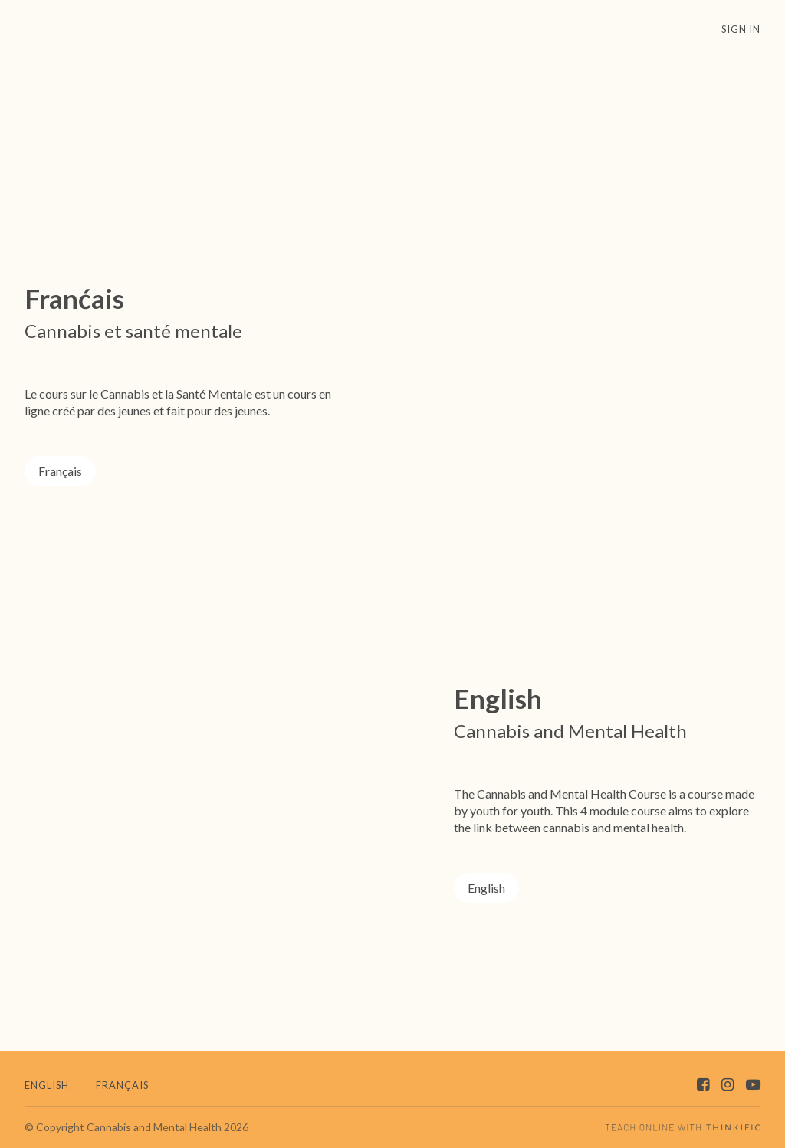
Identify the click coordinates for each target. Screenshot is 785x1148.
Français (60, 471)
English (486, 888)
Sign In (740, 29)
